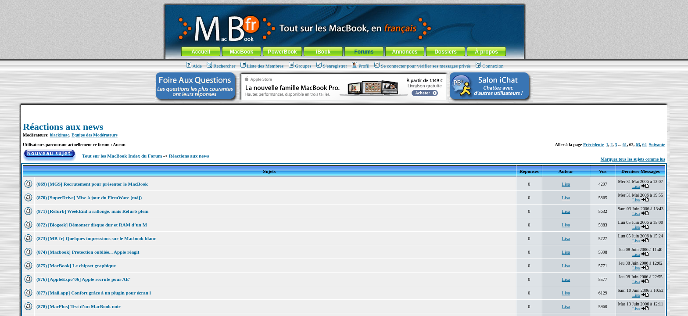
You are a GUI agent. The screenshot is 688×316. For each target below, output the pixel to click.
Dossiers (445, 52)
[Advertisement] (344, 108)
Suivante (657, 144)
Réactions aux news (63, 126)
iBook (323, 52)
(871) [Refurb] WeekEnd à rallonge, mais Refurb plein (92, 211)
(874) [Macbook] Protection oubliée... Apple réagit (88, 252)
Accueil (200, 52)
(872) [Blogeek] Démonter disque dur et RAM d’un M (91, 224)
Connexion (489, 65)
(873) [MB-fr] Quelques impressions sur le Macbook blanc (96, 238)
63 (638, 144)
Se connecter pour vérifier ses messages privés (422, 65)
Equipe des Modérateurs (95, 135)
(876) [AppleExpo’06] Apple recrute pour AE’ (83, 279)
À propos (486, 52)
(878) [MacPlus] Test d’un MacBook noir (78, 306)
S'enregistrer (331, 65)
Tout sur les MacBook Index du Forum (122, 155)
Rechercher (221, 65)
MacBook (241, 52)
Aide (194, 65)
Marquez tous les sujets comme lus (633, 159)
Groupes (300, 65)
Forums (363, 52)
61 (625, 144)
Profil (360, 65)
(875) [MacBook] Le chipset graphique (76, 265)
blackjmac (59, 135)
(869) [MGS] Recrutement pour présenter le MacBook (92, 184)
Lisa (566, 184)
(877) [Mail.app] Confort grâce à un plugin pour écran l (93, 292)
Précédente (593, 144)
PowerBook (282, 52)
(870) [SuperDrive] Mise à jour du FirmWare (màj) (89, 197)
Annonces (404, 52)
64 (644, 144)
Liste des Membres (262, 65)
